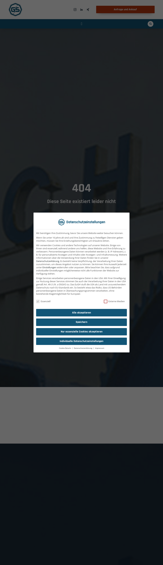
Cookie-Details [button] (65, 348)
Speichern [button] (81, 322)
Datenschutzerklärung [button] (83, 348)
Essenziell (43, 301)
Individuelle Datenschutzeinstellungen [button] (81, 341)
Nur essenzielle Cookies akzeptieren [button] (81, 331)
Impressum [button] (99, 348)
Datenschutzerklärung (47, 261)
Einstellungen (49, 267)
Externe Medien (114, 301)
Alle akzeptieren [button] (81, 313)
